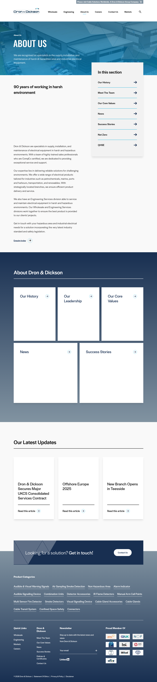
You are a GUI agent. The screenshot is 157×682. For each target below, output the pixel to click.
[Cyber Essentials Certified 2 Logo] (111, 644)
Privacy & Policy (57, 676)
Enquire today (20, 240)
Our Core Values (117, 103)
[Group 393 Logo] (138, 636)
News (117, 113)
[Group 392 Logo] (138, 644)
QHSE (117, 145)
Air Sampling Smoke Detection (68, 586)
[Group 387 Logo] (111, 636)
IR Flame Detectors (104, 594)
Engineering (19, 639)
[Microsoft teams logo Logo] (138, 652)
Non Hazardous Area (99, 586)
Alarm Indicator (122, 586)
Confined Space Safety (51, 609)
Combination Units (54, 594)
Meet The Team (117, 92)
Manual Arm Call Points (129, 594)
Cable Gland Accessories (108, 601)
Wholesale (18, 635)
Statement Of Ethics (41, 676)
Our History (117, 82)
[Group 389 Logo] (124, 644)
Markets (17, 644)
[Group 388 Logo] (124, 636)
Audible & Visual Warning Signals (31, 586)
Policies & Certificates (42, 657)
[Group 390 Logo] (124, 652)
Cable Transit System (25, 609)
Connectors (73, 609)
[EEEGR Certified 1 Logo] (111, 652)
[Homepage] (26, 11)
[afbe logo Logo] (111, 660)
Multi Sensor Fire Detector (28, 601)
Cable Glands (133, 601)
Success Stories (117, 124)
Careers (17, 648)
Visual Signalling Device (79, 601)
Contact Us (123, 552)
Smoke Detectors (54, 601)
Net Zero (117, 134)
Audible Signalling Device (27, 594)
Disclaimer (70, 676)
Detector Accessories (78, 594)
